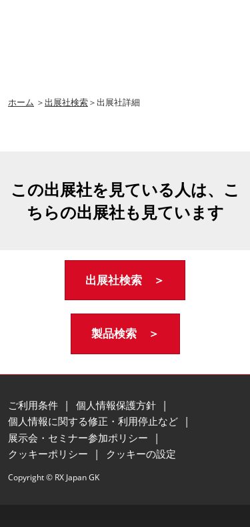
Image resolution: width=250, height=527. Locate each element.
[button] (125, 280)
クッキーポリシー (49, 453)
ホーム (21, 102)
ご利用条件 (34, 405)
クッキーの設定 (141, 453)
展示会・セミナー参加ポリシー (79, 437)
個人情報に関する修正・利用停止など (94, 421)
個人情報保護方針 (117, 405)
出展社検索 (66, 102)
